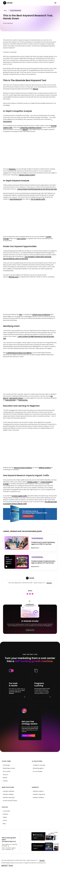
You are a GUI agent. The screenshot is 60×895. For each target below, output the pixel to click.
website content (32, 482)
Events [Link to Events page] (5, 820)
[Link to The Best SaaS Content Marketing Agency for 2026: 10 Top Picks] (30, 543)
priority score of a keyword (41, 314)
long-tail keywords (16, 199)
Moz (20, 314)
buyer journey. (23, 400)
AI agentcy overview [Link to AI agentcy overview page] (39, 765)
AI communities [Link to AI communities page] (37, 771)
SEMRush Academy (45, 467)
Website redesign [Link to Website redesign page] (8, 794)
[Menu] (55, 2)
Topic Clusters (21, 238)
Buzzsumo (12, 169)
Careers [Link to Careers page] (5, 781)
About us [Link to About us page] (5, 774)
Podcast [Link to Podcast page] (5, 814)
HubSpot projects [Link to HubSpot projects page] (38, 791)
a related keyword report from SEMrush (19, 353)
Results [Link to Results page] (5, 778)
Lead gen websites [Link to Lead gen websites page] (8, 791)
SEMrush (35, 89)
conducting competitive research (30, 127)
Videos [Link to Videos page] (5, 817)
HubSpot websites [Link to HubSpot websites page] (38, 797)
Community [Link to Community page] (6, 811)
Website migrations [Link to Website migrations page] (9, 797)
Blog (5, 10)
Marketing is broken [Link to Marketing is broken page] (9, 768)
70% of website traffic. (38, 199)
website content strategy (27, 175)
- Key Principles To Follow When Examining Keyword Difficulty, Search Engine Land (27, 257)
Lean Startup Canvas (16, 398)
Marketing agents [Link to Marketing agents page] (38, 768)
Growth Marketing (15, 10)
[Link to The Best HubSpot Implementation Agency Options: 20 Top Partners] (30, 562)
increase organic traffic (19, 496)
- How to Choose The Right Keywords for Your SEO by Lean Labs (37, 189)
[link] (7, 2)
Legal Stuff (4, 865)
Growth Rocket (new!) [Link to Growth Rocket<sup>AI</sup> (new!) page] (10, 800)
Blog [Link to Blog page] (4, 823)
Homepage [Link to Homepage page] (6, 765)
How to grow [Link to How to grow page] (7, 771)
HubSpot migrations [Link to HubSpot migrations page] (39, 794)
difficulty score (13, 277)
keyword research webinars (23, 467)
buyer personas (10, 400)
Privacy (11, 865)
